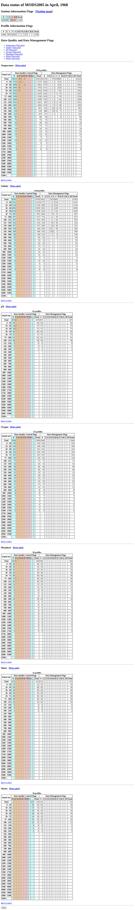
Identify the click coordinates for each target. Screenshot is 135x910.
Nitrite (8, 58)
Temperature (11, 45)
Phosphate (10, 54)
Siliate (8, 56)
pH (7, 50)
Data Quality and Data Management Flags (27, 40)
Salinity (9, 48)
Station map (44, 11)
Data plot (20, 45)
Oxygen (9, 52)
